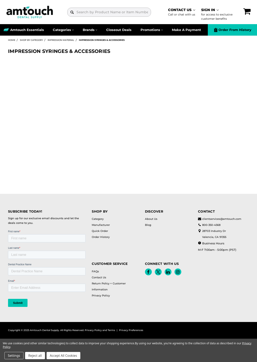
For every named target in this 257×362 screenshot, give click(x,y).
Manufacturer (101, 224)
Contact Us (99, 277)
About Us (151, 218)
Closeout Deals (119, 30)
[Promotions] (151, 30)
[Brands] (90, 30)
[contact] (181, 12)
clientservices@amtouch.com (219, 218)
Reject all (35, 355)
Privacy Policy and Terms (100, 330)
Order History (101, 237)
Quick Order (100, 230)
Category (98, 218)
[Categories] (63, 30)
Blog (148, 224)
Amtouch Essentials (27, 30)
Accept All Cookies (63, 355)
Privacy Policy (101, 295)
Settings (14, 355)
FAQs (95, 271)
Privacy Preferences (131, 330)
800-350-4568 (209, 224)
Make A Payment (186, 30)
